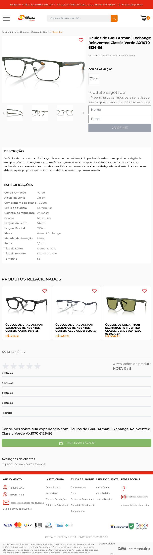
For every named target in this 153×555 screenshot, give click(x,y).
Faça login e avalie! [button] (76, 442)
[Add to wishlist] (81, 40)
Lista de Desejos (104, 499)
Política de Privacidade (57, 505)
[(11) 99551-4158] (13, 494)
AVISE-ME (120, 128)
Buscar (114, 18)
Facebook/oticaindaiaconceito (134, 488)
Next (83, 113)
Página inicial (9, 32)
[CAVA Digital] (122, 548)
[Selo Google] (139, 526)
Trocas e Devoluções (56, 499)
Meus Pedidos (103, 493)
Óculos (24, 32)
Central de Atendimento (83, 505)
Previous (4, 113)
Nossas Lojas (52, 493)
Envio (73, 493)
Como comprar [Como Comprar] (78, 487)
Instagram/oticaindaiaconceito (135, 497)
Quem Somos (52, 487)
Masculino (57, 32)
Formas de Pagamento (82, 499)
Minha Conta (102, 487)
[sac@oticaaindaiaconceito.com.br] (24, 502)
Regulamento (77, 511)
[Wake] (144, 548)
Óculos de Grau (39, 32)
